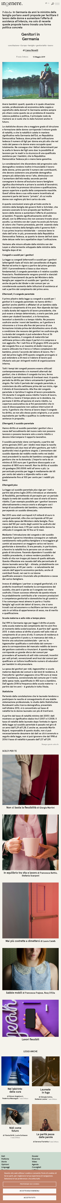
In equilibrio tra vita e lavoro (20, 872)
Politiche (5, 1159)
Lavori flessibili (30, 1039)
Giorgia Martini (47, 807)
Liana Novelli (31, 50)
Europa (24, 45)
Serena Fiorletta (42, 1141)
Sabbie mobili (14, 992)
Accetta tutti (29, 1198)
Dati (3, 1156)
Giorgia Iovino (46, 1097)
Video (34, 1161)
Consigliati (36, 1167)
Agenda (35, 1164)
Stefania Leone (41, 1099)
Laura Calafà (49, 941)
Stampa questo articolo (50, 744)
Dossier (35, 1156)
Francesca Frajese (34, 992)
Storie (4, 1161)
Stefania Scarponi (30, 875)
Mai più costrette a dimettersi (23, 941)
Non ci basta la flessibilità (21, 807)
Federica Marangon (10, 1098)
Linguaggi (5, 1167)
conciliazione (13, 45)
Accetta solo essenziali (29, 1191)
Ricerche (36, 1159)
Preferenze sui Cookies (29, 1184)
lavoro (50, 45)
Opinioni (5, 1164)
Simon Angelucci (16, 1096)
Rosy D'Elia (49, 992)
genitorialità (41, 45)
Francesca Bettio (48, 872)
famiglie (31, 45)
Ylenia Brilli (9, 1135)
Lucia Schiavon (21, 1135)
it (46, 3)
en (48, 3)
